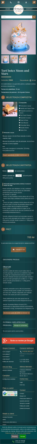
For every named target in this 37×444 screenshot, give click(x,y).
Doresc (5, 171)
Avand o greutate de (8, 175)
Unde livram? (6, 359)
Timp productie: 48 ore (28, 80)
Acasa (7, 9)
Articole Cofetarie (7, 370)
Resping (14, 436)
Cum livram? (6, 356)
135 (4, 178)
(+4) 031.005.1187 (26, 351)
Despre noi (23, 396)
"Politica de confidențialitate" (23, 433)
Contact (29, 9)
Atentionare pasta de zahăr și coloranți (15, 313)
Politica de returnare (8, 361)
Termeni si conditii (25, 403)
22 (24, 175)
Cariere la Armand (25, 408)
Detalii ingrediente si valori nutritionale (15, 155)
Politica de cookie (24, 406)
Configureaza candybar (9, 379)
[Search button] (34, 17)
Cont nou (22, 384)
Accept (22, 436)
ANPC (4, 419)
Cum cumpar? (6, 351)
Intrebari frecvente (8, 417)
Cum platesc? (6, 354)
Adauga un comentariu (20, 325)
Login (21, 382)
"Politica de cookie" (10, 433)
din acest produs (19, 171)
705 (29, 237)
